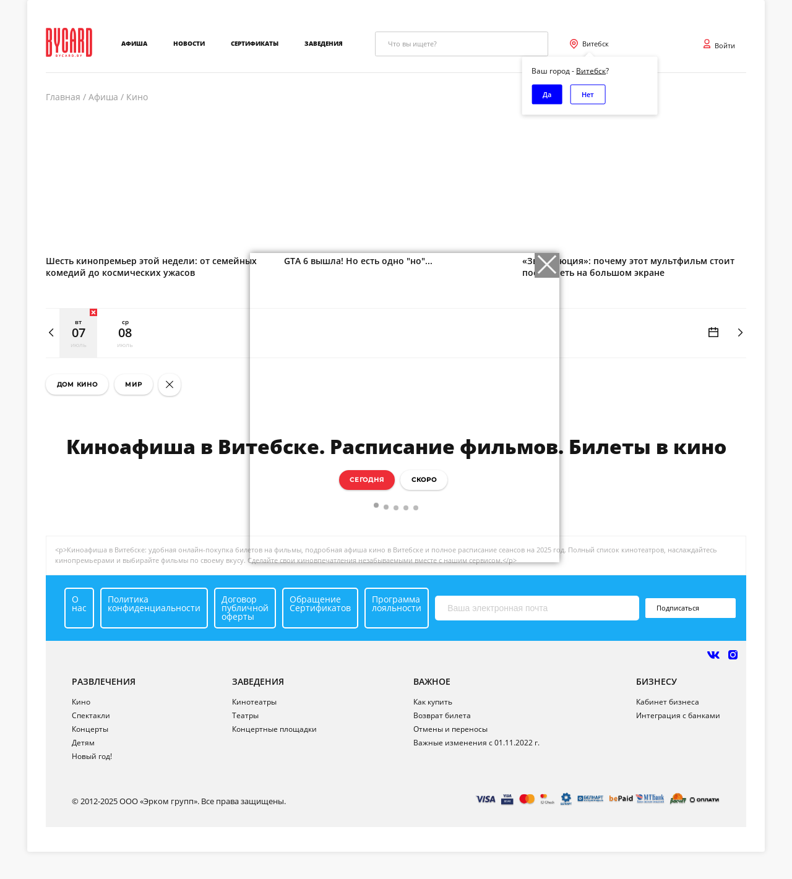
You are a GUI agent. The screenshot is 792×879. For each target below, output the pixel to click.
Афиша (134, 44)
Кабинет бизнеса (667, 702)
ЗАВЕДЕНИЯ (258, 681)
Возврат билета (442, 715)
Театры (245, 715)
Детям (83, 742)
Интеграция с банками (678, 715)
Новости (189, 44)
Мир (133, 384)
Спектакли (91, 715)
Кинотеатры (254, 702)
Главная (63, 97)
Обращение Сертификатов (320, 603)
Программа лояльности (396, 603)
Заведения (323, 44)
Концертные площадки (274, 729)
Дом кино (77, 384)
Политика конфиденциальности (154, 603)
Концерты (90, 729)
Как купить (432, 702)
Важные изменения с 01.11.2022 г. (476, 742)
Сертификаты (254, 44)
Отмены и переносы (450, 729)
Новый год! (92, 756)
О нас (79, 603)
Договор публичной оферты (245, 607)
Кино (81, 702)
